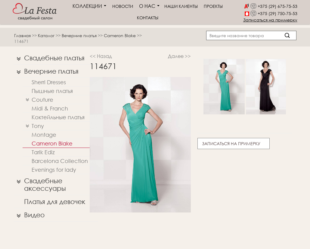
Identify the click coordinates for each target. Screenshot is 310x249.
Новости (122, 6)
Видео (29, 215)
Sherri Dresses (49, 82)
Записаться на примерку (270, 20)
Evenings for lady (54, 169)
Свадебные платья (49, 58)
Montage (44, 134)
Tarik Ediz (43, 152)
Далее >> (179, 56)
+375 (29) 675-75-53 (277, 6)
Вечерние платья (80, 35)
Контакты (147, 18)
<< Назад (101, 56)
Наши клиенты (181, 6)
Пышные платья (52, 91)
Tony (33, 126)
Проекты (213, 6)
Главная (22, 35)
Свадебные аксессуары (40, 183)
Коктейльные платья (58, 117)
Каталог (47, 35)
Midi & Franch (50, 108)
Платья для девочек (54, 201)
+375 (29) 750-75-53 (277, 13)
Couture (38, 99)
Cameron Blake (120, 35)
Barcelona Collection (60, 161)
